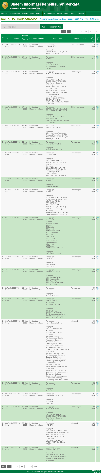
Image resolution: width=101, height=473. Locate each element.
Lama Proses (93, 38)
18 (90, 31)
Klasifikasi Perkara (36, 38)
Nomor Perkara (13, 38)
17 (86, 31)
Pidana (38, 14)
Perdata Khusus (28, 14)
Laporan (73, 14)
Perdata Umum (14, 14)
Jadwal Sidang (62, 14)
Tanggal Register (25, 38)
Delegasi (81, 14)
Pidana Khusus (49, 14)
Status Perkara (80, 38)
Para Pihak (57, 38)
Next (95, 31)
